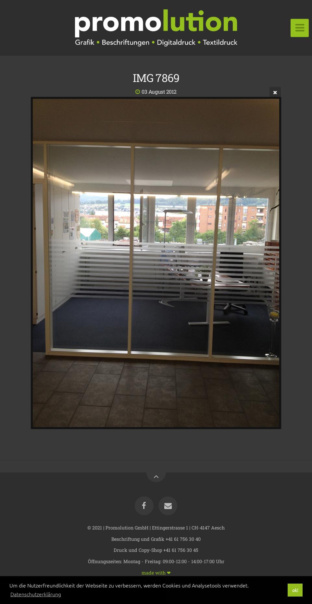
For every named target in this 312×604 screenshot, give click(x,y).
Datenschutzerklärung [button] (35, 594)
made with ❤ (156, 572)
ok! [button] (295, 590)
